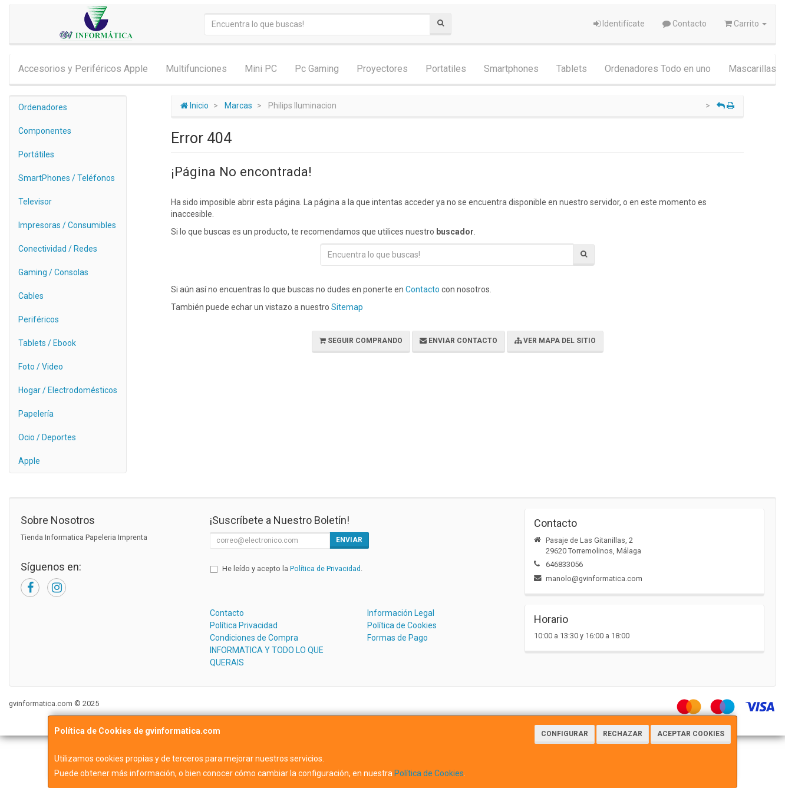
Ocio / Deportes (47, 437)
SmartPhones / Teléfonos (66, 178)
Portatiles (446, 68)
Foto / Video (40, 366)
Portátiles (36, 154)
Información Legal (400, 613)
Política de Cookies (429, 773)
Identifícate (619, 23)
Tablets (571, 68)
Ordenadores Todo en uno (658, 68)
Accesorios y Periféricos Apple (83, 68)
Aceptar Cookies (690, 734)
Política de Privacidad (325, 568)
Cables (31, 296)
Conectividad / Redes (57, 248)
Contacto (684, 23)
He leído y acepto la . (292, 568)
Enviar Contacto (458, 341)
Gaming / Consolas (53, 272)
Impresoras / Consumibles (67, 225)
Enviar (349, 540)
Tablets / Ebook (47, 343)
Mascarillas (752, 68)
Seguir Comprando (361, 341)
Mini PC (261, 68)
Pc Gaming (317, 68)
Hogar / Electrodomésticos (67, 390)
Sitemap (347, 307)
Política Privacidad (244, 625)
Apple (29, 461)
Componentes (44, 131)
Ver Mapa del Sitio (555, 341)
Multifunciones (196, 68)
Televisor (35, 201)
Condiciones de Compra (254, 637)
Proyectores (382, 68)
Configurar (564, 734)
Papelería (36, 413)
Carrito (745, 23)
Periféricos (38, 319)
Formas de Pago (397, 637)
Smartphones (511, 68)
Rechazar (622, 734)
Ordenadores (42, 107)
